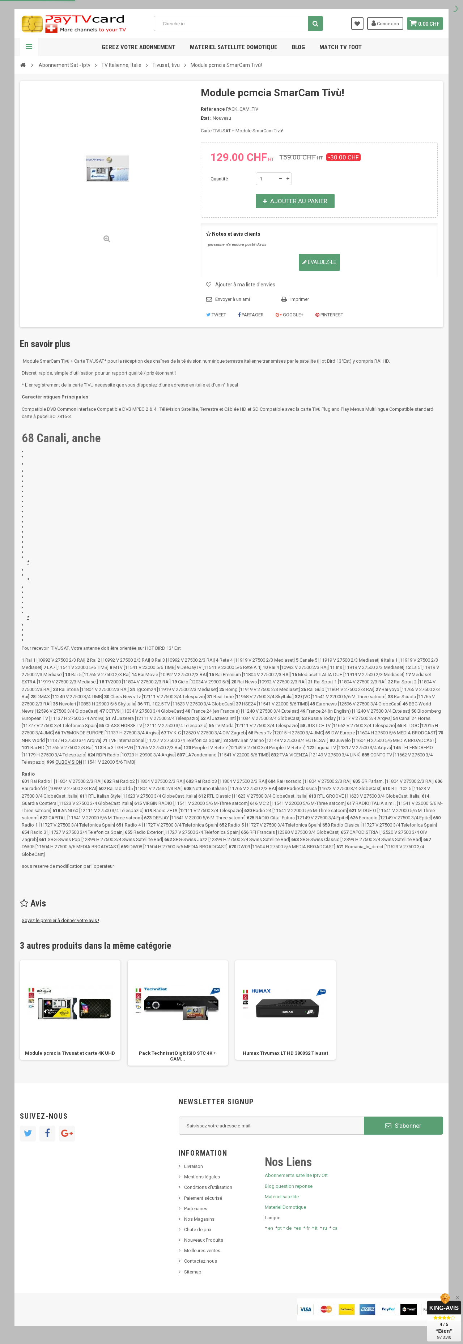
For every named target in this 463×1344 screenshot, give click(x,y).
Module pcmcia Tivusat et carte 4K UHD (70, 1053)
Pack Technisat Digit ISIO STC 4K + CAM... (177, 1056)
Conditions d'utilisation (208, 1187)
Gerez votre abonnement (138, 47)
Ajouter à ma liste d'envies (245, 284)
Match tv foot (340, 47)
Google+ (289, 314)
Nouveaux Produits (203, 1240)
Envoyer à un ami (232, 299)
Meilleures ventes (202, 1250)
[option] (70, 1010)
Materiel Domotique (285, 1207)
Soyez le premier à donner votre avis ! (60, 920)
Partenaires (195, 1208)
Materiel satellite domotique (233, 47)
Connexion (384, 23)
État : (206, 118)
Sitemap (192, 1272)
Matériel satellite (282, 1196)
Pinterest (329, 314)
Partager (251, 314)
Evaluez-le (319, 262)
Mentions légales (202, 1176)
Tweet (216, 314)
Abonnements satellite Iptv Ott (296, 1175)
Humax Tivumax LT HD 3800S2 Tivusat (285, 1053)
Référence (213, 109)
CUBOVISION (68, 762)
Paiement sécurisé (203, 1198)
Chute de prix (197, 1229)
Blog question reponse (289, 1186)
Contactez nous (200, 1261)
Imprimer (299, 299)
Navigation (29, 47)
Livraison (193, 1166)
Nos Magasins (199, 1219)
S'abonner (403, 1125)
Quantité (219, 179)
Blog (298, 47)
